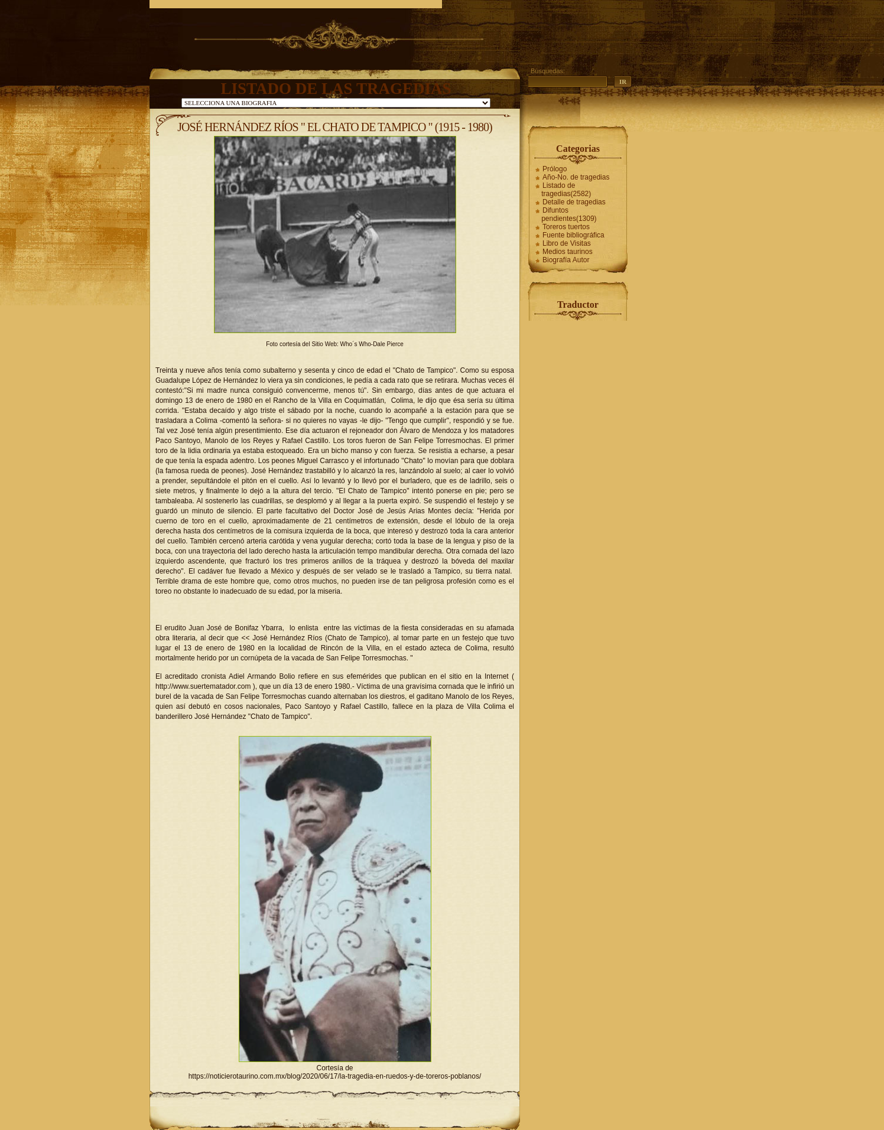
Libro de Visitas (566, 243)
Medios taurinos (567, 252)
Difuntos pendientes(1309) (568, 214)
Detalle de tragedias (574, 202)
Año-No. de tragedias (575, 177)
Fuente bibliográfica (573, 235)
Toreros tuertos (566, 227)
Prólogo (554, 169)
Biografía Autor (565, 260)
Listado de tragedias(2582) (566, 189)
